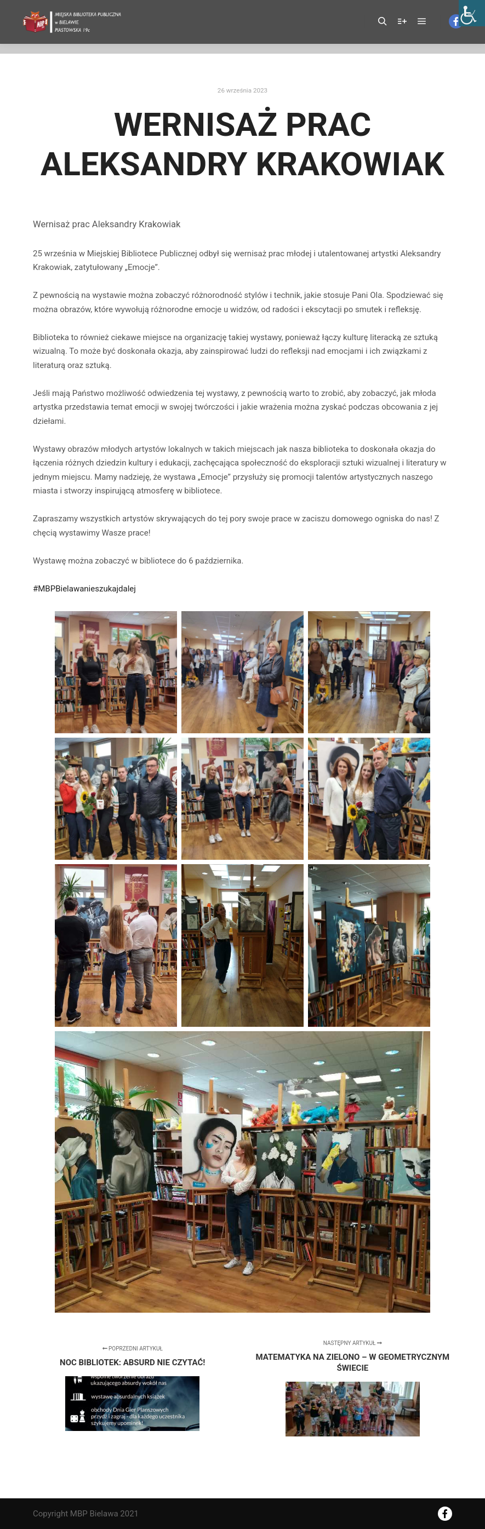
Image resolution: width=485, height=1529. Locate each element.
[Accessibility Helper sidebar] (472, 13)
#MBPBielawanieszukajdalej (84, 589)
